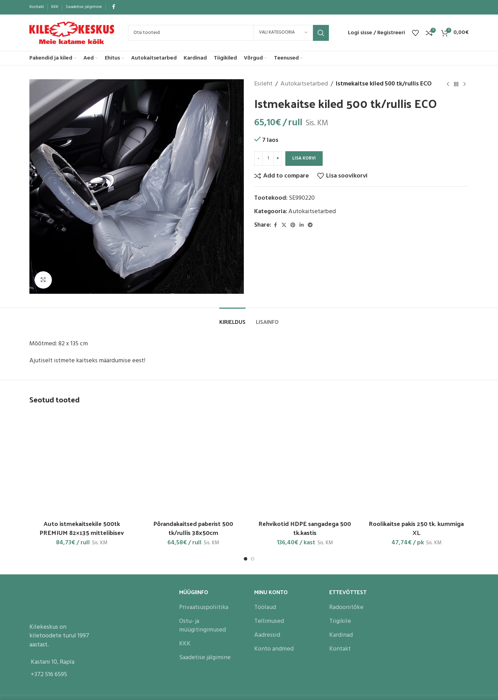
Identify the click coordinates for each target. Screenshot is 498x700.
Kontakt (340, 649)
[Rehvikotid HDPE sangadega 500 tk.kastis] (304, 464)
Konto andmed (274, 649)
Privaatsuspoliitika (203, 607)
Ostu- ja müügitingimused (202, 625)
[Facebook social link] (113, 7)
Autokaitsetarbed (304, 84)
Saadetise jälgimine (205, 658)
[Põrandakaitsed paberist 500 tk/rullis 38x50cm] (193, 464)
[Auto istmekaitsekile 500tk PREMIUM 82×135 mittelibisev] (81, 464)
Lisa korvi (304, 158)
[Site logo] (71, 33)
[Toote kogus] (268, 158)
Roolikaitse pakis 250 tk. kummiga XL (416, 528)
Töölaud (265, 607)
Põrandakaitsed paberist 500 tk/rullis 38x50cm (193, 528)
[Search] (228, 33)
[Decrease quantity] (258, 158)
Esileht (263, 84)
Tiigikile (340, 621)
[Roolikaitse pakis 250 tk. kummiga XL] (416, 464)
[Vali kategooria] (283, 32)
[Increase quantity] (277, 158)
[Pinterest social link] (292, 225)
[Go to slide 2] (252, 559)
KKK (185, 644)
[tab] (232, 318)
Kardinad (341, 635)
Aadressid (267, 635)
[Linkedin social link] (301, 225)
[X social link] (283, 225)
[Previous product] (448, 84)
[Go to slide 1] (245, 559)
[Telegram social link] (310, 225)
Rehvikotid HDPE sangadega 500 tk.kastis (304, 528)
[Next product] (464, 84)
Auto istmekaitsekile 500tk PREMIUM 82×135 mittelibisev (81, 528)
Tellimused (269, 621)
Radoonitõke (346, 607)
